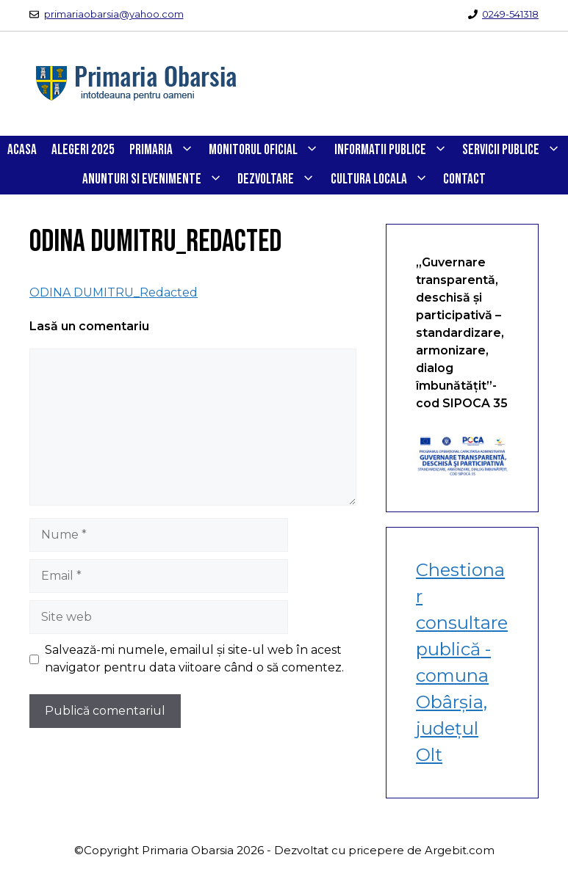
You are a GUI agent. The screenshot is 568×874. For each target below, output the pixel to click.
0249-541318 (510, 14)
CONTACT (464, 179)
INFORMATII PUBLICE (394, 150)
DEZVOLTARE (280, 179)
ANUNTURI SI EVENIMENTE (156, 179)
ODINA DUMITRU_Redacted (113, 292)
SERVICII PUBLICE (515, 150)
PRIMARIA (165, 150)
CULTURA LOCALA (383, 179)
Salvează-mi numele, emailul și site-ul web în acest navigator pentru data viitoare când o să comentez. (194, 658)
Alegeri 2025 (83, 150)
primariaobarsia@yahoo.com (114, 14)
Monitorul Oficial (267, 150)
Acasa (22, 150)
